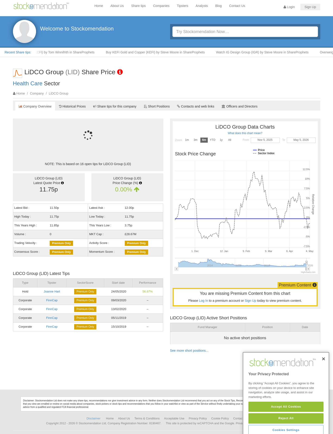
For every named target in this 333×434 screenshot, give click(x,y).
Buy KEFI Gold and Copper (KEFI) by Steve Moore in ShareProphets (158, 52)
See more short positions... (189, 350)
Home (99, 6)
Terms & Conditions (147, 418)
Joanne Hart (52, 291)
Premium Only (61, 243)
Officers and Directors (239, 106)
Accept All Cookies (286, 419)
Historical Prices (72, 106)
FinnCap (52, 300)
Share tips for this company (115, 106)
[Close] (323, 371)
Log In (203, 300)
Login (289, 7)
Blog (218, 6)
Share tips (138, 6)
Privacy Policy (198, 418)
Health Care (28, 83)
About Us (117, 6)
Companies (161, 6)
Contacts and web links (195, 106)
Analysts (202, 6)
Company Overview (35, 106)
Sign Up (310, 7)
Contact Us (237, 6)
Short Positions (157, 106)
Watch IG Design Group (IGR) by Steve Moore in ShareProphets (265, 52)
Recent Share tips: (18, 52)
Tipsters (182, 6)
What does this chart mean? (245, 133)
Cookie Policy (220, 418)
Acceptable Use (174, 418)
